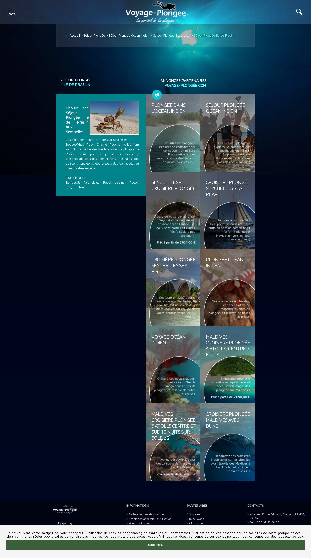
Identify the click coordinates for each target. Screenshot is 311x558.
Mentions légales (139, 523)
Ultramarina (196, 523)
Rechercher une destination (146, 514)
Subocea (194, 514)
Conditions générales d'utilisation (150, 518)
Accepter (155, 545)
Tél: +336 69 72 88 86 (264, 522)
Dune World (196, 518)
